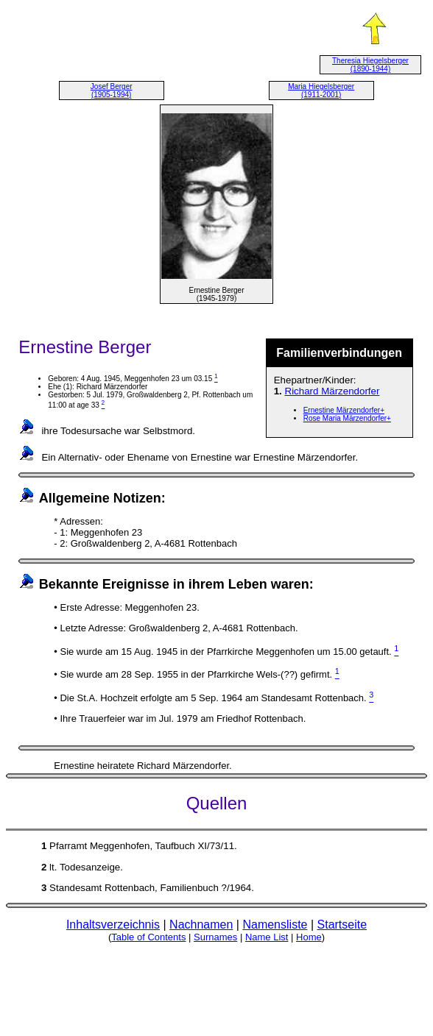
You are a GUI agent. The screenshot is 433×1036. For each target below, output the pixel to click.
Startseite (342, 924)
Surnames (215, 937)
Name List (267, 937)
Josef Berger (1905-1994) (112, 90)
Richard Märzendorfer (332, 391)
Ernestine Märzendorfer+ (343, 410)
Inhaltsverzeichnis (113, 924)
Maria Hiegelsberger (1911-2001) (321, 90)
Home (309, 937)
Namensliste (274, 924)
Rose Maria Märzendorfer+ (347, 418)
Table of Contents (148, 937)
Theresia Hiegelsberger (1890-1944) (370, 65)
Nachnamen (201, 924)
